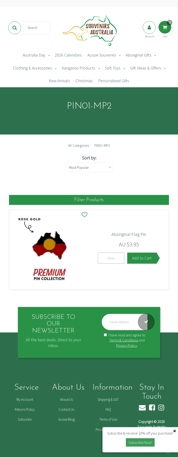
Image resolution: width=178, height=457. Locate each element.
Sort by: (89, 158)
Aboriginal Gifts (138, 55)
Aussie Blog (66, 419)
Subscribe (25, 419)
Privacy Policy (126, 345)
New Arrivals (59, 80)
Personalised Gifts (113, 80)
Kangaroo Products (78, 68)
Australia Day (34, 55)
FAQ (108, 409)
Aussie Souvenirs (101, 55)
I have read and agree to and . (124, 340)
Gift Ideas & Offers (145, 68)
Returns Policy (25, 409)
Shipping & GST (108, 399)
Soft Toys (113, 68)
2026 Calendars (68, 55)
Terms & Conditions (123, 340)
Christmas (84, 80)
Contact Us (66, 409)
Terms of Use (108, 419)
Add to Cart (142, 258)
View (111, 258)
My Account (24, 399)
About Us (66, 399)
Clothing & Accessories (32, 68)
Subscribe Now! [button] (140, 442)
